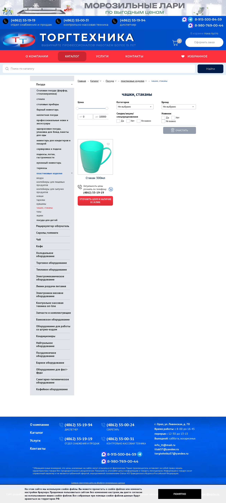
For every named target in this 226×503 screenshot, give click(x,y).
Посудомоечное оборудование (46, 354)
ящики (40, 215)
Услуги (102, 56)
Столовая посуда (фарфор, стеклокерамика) (52, 92)
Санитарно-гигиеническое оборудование (52, 381)
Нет (132, 120)
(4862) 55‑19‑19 (23, 20)
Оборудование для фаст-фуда (52, 371)
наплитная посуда (47, 114)
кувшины (41, 203)
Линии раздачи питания (51, 286)
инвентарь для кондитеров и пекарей (53, 142)
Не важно (146, 120)
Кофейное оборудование (52, 389)
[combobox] (135, 106)
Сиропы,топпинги (47, 232)
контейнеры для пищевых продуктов (51, 183)
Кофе (39, 246)
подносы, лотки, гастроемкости (46, 156)
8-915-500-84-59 (208, 19)
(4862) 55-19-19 (93, 192)
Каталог (72, 56)
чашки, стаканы (45, 207)
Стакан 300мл (95, 178)
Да (122, 120)
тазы (39, 211)
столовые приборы (48, 104)
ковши (40, 196)
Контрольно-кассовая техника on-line (49, 304)
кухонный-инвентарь (49, 162)
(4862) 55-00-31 (120, 438)
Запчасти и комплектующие (53, 312)
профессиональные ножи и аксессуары (52, 122)
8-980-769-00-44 (209, 25)
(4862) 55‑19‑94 (132, 20)
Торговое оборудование (51, 263)
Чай (38, 239)
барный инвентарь (47, 109)
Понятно (180, 494)
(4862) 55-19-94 (78, 424)
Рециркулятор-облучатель (52, 226)
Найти (210, 68)
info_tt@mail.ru (164, 445)
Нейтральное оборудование (45, 344)
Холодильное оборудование (45, 254)
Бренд (165, 102)
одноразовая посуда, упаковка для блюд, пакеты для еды (53, 132)
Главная (82, 81)
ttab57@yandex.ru (166, 449)
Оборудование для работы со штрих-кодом (53, 328)
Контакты (134, 56)
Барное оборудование (50, 362)
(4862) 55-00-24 (120, 424)
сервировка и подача (49, 148)
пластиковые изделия (49, 173)
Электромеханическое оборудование (50, 278)
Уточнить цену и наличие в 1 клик (95, 201)
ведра (40, 178)
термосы (42, 168)
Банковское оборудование (53, 319)
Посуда (40, 84)
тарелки (41, 199)
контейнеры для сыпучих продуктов (50, 190)
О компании (37, 56)
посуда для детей (47, 220)
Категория (123, 102)
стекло (41, 99)
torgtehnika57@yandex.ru (171, 453)
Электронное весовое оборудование (49, 294)
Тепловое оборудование (51, 269)
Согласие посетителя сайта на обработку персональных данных (98, 483)
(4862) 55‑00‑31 (76, 20)
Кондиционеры (45, 336)
